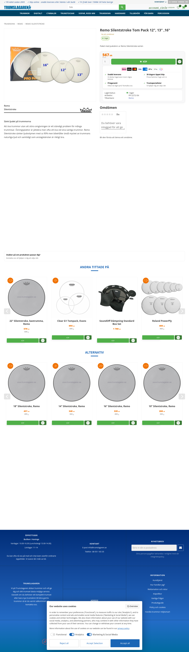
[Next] (182, 311)
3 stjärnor (107, 114)
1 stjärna (102, 114)
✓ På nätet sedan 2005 (14, 2)
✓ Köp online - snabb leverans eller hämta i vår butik (51, 2)
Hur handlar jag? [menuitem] (157, 584)
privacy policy (123, 628)
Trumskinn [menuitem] (105, 15)
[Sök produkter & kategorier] (93, 8)
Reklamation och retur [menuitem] (157, 589)
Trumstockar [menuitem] (67, 15)
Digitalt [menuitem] (38, 15)
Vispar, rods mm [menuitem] (87, 15)
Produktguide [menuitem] (157, 603)
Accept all (125, 643)
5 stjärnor (112, 114)
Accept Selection (95, 643)
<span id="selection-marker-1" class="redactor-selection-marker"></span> (48, 219)
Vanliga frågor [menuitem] (157, 598)
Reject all (64, 643)
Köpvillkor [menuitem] (157, 593)
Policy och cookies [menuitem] (158, 607)
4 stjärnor (109, 114)
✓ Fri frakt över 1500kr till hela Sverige (95, 2)
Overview (132, 606)
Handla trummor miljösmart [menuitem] (157, 612)
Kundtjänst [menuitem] (159, 2)
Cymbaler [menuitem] (51, 15)
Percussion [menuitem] (163, 15)
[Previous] (7, 311)
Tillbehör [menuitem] (135, 15)
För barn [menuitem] (148, 15)
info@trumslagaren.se (97, 547)
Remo (131, 98)
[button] (178, 8)
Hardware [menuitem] (120, 15)
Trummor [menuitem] (25, 15)
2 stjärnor (105, 114)
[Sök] (122, 8)
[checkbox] (58, 634)
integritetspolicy (157, 556)
